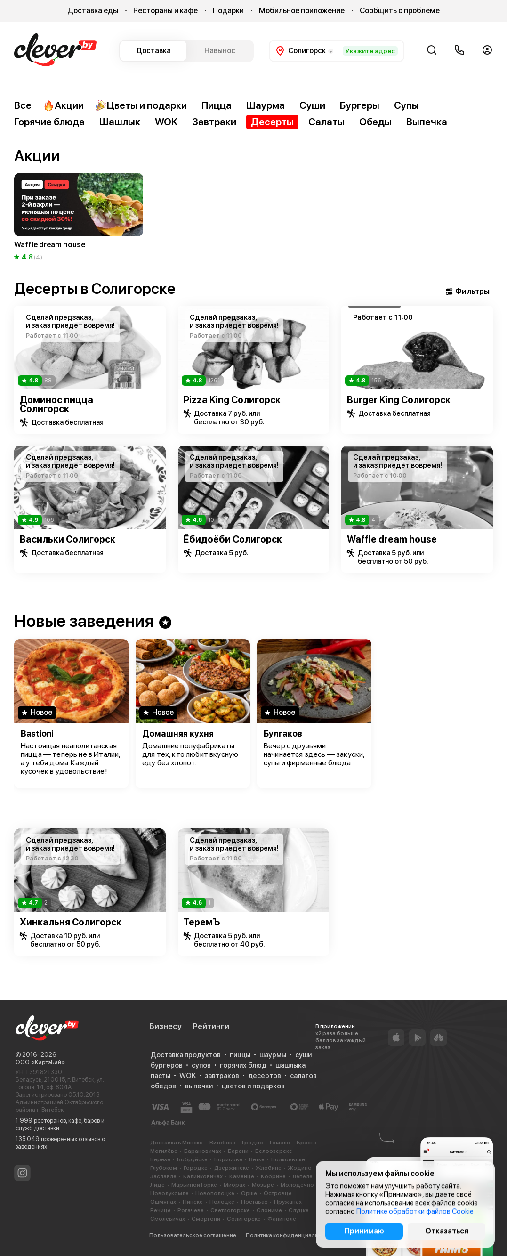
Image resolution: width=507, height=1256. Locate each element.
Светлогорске (230, 1210)
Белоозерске (273, 1151)
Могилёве (163, 1151)
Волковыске (288, 1159)
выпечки (199, 1086)
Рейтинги (211, 1026)
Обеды (375, 122)
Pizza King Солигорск (232, 399)
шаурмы (272, 1055)
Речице (160, 1210)
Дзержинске (231, 1168)
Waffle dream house (392, 539)
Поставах (254, 1202)
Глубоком (163, 1168)
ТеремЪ (202, 922)
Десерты (272, 122)
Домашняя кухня (178, 733)
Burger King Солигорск (399, 399)
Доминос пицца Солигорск (56, 404)
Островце (278, 1193)
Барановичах (202, 1151)
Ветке (257, 1159)
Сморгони (206, 1218)
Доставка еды (92, 10)
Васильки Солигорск (67, 539)
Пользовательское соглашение (192, 1235)
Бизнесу (165, 1026)
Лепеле (302, 1176)
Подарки (228, 10)
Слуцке (299, 1210)
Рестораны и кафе (165, 10)
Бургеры (359, 105)
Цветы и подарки (141, 105)
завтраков (222, 1075)
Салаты (326, 122)
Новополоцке (214, 1193)
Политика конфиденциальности (290, 1235)
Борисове (228, 1159)
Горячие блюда (49, 122)
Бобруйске (192, 1159)
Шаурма (265, 105)
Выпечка (426, 122)
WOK (166, 122)
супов (201, 1065)
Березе (160, 1159)
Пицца (216, 105)
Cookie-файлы (364, 1235)
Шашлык (119, 122)
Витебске (222, 1142)
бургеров (167, 1065)
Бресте (306, 1142)
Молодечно (297, 1185)
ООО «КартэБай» (40, 1062)
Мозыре (263, 1185)
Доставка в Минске (176, 1142)
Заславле (163, 1176)
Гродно (252, 1142)
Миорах (234, 1185)
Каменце (241, 1176)
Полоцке (221, 1202)
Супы (406, 105)
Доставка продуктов (186, 1055)
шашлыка (290, 1065)
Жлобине (269, 1168)
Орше (249, 1193)
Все (23, 105)
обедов (163, 1086)
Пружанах (288, 1202)
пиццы (240, 1055)
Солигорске (244, 1218)
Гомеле (280, 1142)
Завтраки (214, 122)
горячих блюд (243, 1065)
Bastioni (37, 733)
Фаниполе (281, 1218)
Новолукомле (169, 1193)
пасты (160, 1075)
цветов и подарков (253, 1086)
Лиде (157, 1185)
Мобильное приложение (302, 10)
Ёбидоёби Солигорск (233, 539)
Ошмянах (163, 1202)
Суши (312, 105)
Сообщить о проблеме (400, 10)
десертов (264, 1075)
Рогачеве (190, 1210)
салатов (303, 1075)
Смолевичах (167, 1218)
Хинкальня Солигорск (70, 922)
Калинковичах (203, 1176)
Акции (63, 105)
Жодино (300, 1168)
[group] (78, 217)
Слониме (269, 1210)
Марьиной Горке (194, 1185)
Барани (238, 1151)
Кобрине (273, 1176)
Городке (196, 1168)
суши (303, 1055)
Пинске (193, 1202)
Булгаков (283, 733)
